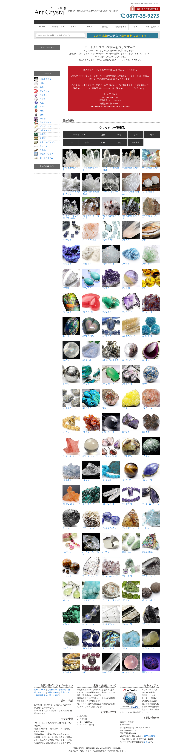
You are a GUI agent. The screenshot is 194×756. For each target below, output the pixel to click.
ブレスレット (42, 91)
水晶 (39, 83)
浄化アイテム (42, 130)
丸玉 (39, 103)
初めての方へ (40, 690)
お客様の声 (52, 690)
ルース (89, 27)
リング (40, 99)
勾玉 (39, 111)
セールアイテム (43, 158)
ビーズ (73, 27)
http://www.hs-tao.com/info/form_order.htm (110, 106)
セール (136, 27)
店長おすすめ (120, 27)
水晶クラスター (57, 27)
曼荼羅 (40, 138)
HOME (42, 27)
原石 (39, 87)
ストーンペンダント (45, 142)
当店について (66, 692)
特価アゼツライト (44, 154)
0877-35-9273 (149, 736)
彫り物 (40, 118)
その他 (40, 150)
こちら (146, 742)
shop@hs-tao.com (110, 97)
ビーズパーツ (42, 126)
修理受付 (62, 690)
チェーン (40, 146)
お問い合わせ (53, 692)
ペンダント (41, 95)
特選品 (105, 27)
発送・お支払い (152, 27)
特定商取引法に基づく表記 (47, 695)
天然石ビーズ (42, 122)
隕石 (39, 114)
